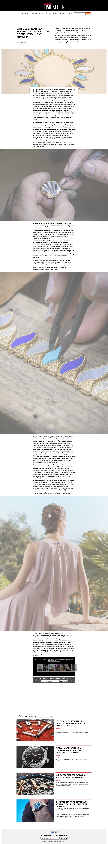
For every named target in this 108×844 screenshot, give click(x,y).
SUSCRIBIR (55, 13)
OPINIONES (34, 13)
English (18, 41)
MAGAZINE (48, 13)
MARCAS (41, 13)
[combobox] (44, 717)
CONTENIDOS (25, 13)
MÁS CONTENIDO (26, 716)
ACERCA (70, 13)
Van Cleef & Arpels (39, 95)
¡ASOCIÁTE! (63, 13)
